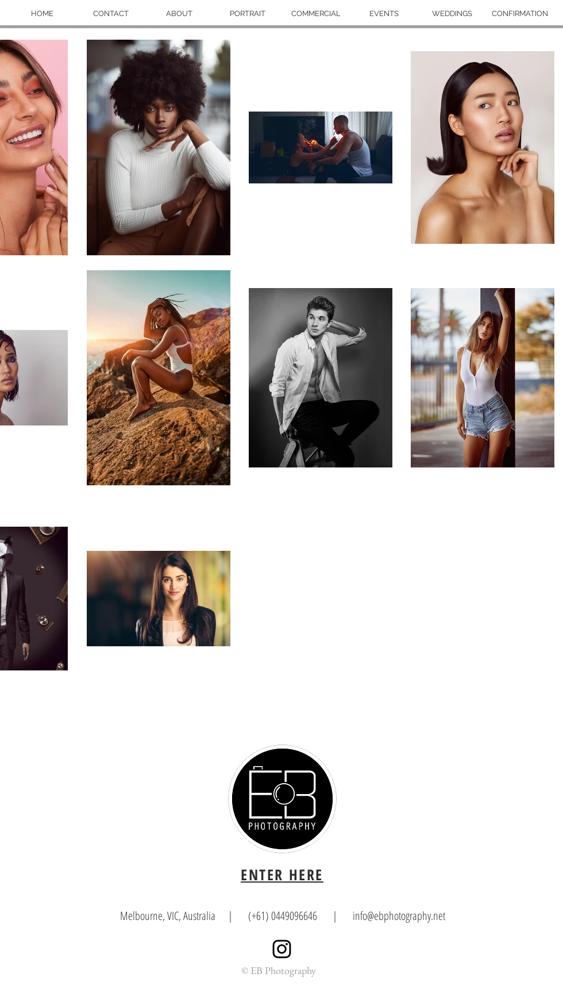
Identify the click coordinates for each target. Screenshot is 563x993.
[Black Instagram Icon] (281, 949)
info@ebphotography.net (399, 915)
